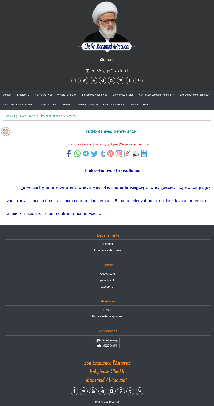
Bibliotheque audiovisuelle (17, 104)
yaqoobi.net (107, 280)
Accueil (7, 94)
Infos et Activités (43, 94)
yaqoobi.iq (107, 286)
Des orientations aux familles (58, 116)
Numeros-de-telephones (107, 316)
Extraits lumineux (47, 104)
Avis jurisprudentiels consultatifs (157, 94)
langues (107, 60)
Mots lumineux (66, 95)
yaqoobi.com (107, 274)
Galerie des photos (123, 94)
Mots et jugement (140, 104)
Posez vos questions (114, 104)
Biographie (23, 94)
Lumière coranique (87, 104)
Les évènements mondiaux (194, 94)
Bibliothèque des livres (94, 94)
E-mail (107, 310)
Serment (67, 104)
